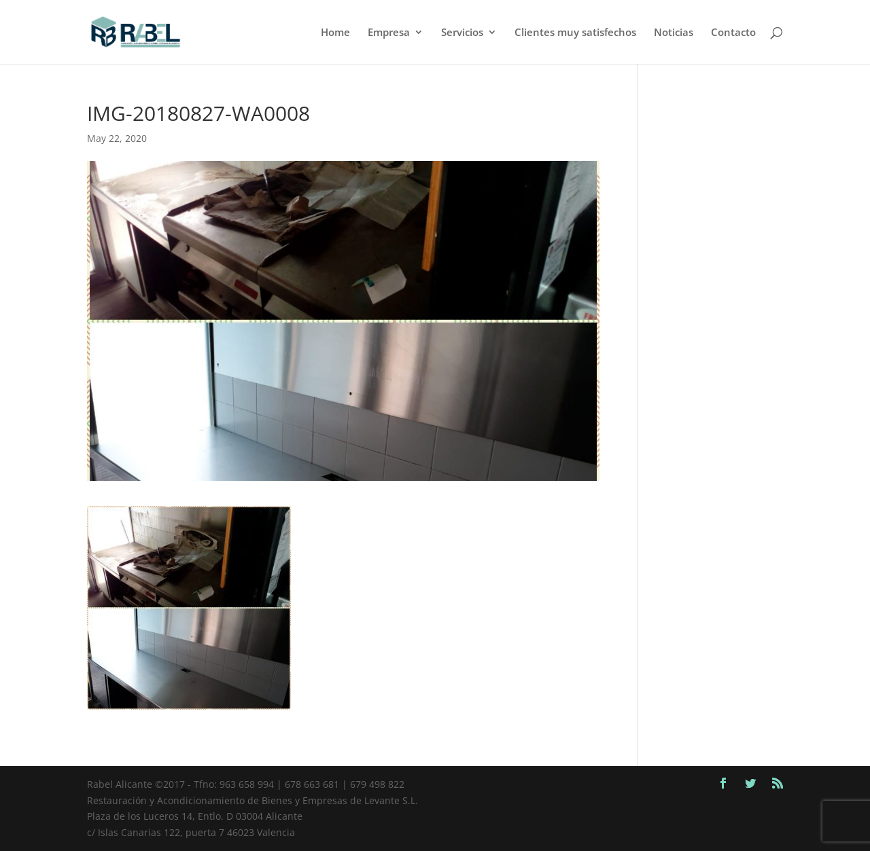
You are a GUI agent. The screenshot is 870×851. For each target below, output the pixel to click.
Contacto (733, 33)
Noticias (673, 33)
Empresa (389, 33)
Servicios (462, 33)
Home (335, 33)
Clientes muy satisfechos (575, 33)
